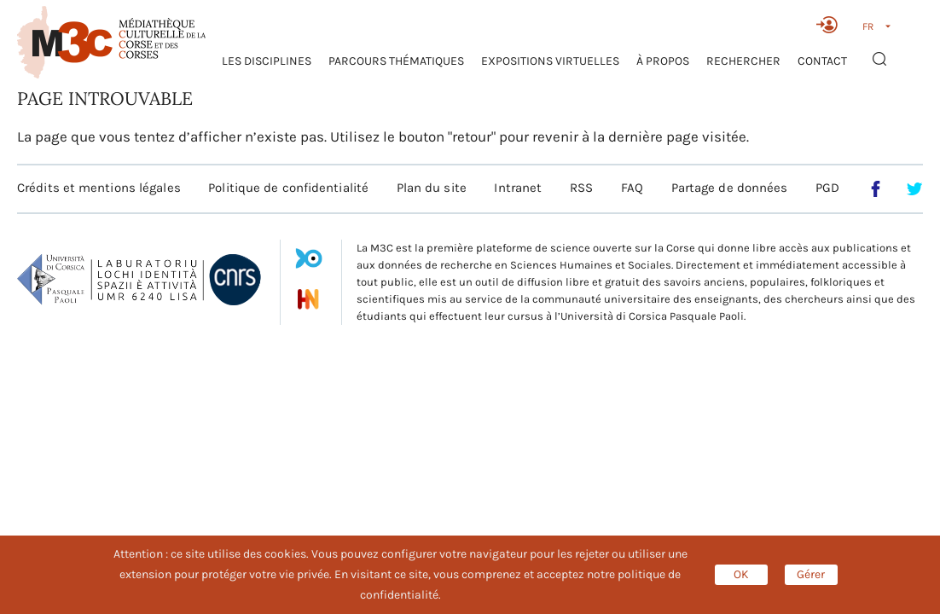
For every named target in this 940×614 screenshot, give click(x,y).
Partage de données (729, 187)
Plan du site (432, 187)
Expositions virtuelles (550, 61)
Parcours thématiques (396, 61)
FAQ (632, 187)
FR (867, 26)
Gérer (811, 574)
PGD (827, 187)
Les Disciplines (266, 61)
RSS (581, 187)
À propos (662, 61)
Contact (822, 61)
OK (741, 574)
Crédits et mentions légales (99, 187)
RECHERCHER (743, 61)
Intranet (518, 187)
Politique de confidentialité (288, 187)
